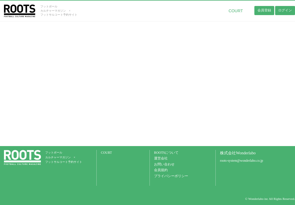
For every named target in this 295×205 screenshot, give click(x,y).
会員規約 (161, 170)
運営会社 (161, 158)
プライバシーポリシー (171, 176)
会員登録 (264, 10)
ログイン (285, 10)
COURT (235, 11)
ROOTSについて (166, 153)
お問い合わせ (164, 164)
